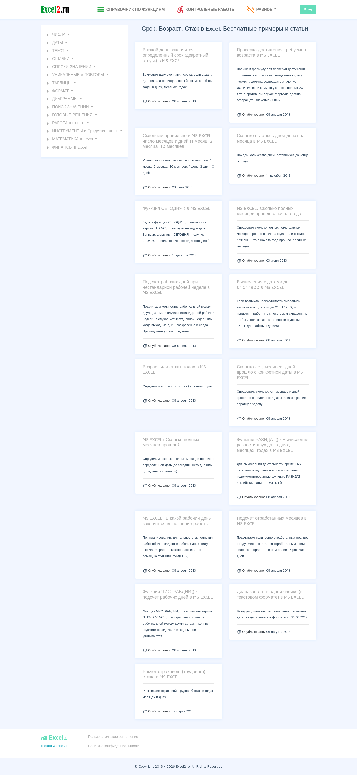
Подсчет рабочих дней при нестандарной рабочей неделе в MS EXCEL (176, 287)
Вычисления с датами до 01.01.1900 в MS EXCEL (263, 284)
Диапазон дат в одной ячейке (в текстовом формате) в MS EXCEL (270, 594)
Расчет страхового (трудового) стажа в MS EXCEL (174, 674)
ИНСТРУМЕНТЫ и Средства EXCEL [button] (82, 131)
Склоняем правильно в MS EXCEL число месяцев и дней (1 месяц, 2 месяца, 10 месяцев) (177, 141)
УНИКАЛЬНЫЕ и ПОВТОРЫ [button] (75, 75)
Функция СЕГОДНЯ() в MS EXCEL (176, 208)
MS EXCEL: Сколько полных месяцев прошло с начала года (269, 211)
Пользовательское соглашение (113, 736)
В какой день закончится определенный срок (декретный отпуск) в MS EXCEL (175, 55)
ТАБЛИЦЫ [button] (59, 83)
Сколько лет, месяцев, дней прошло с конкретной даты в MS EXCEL (270, 372)
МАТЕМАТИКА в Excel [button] (69, 139)
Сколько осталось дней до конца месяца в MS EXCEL (271, 138)
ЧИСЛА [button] (56, 35)
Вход (308, 9)
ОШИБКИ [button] (58, 59)
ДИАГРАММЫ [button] (62, 99)
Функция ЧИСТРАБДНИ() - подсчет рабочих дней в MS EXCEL (178, 594)
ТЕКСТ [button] (55, 51)
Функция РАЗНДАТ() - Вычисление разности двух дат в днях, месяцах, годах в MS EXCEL (272, 445)
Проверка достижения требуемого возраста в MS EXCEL (272, 52)
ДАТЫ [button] (54, 43)
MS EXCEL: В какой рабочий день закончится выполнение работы (177, 521)
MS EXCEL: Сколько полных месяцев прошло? (171, 442)
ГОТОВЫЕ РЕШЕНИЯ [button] (69, 115)
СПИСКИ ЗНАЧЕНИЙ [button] (68, 67)
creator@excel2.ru (55, 745)
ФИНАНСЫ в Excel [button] (66, 148)
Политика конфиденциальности (113, 746)
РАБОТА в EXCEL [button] (65, 124)
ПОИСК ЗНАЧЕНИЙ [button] (67, 107)
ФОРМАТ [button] (57, 91)
